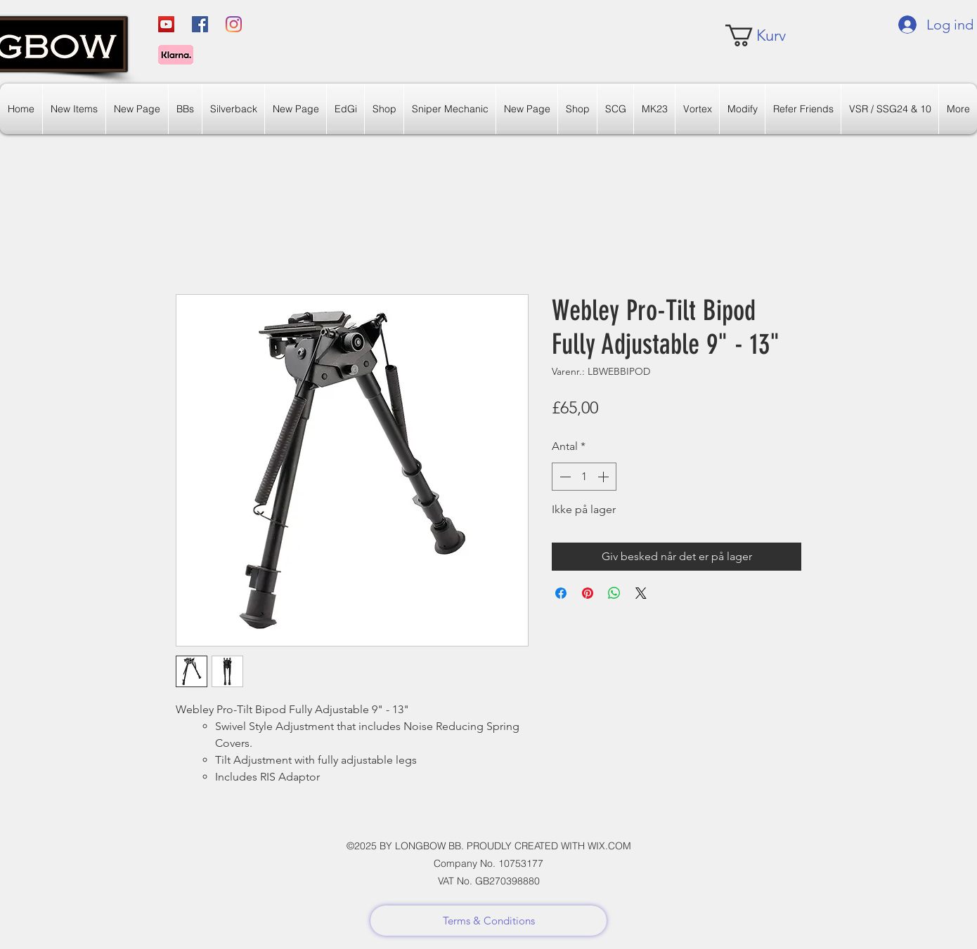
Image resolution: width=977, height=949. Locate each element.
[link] (767, 35)
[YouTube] (166, 24)
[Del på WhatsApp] (614, 593)
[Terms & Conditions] (488, 920)
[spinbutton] (584, 476)
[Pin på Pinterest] (587, 593)
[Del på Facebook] (560, 593)
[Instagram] (234, 24)
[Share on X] (641, 593)
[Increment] (604, 476)
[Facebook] (200, 24)
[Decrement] (564, 476)
